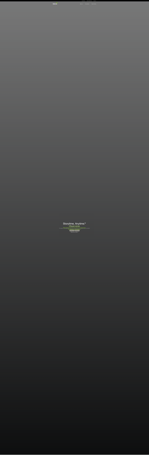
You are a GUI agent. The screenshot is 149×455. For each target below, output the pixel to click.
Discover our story (74, 232)
